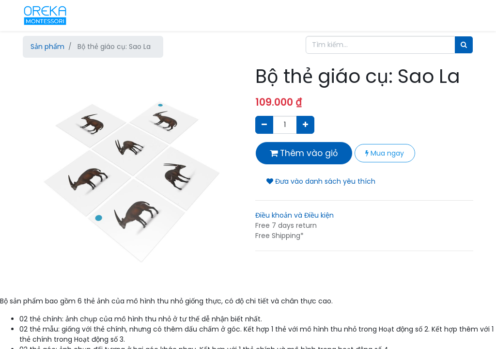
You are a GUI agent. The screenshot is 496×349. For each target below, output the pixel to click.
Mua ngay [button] (384, 153)
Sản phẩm (47, 46)
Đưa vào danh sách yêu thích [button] (320, 181)
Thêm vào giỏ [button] (304, 153)
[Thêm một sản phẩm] (305, 125)
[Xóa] (264, 125)
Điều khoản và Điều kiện (294, 215)
